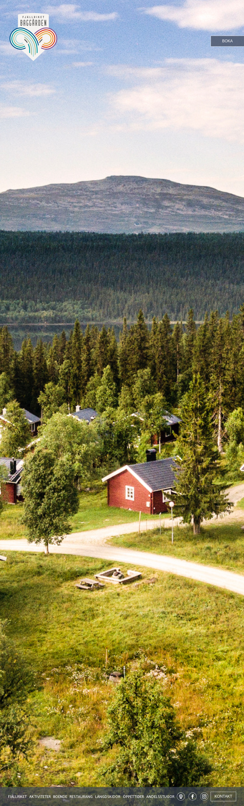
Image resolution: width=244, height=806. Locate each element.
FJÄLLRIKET (17, 797)
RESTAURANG (81, 797)
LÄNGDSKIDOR (107, 797)
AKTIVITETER (40, 797)
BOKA (227, 41)
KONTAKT (223, 796)
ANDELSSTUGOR (160, 797)
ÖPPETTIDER (133, 797)
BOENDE (60, 797)
